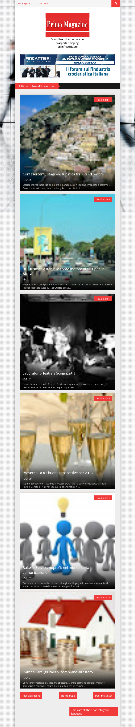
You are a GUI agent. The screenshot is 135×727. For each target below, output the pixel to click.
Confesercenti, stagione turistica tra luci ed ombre (63, 174)
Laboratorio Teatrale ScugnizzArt (49, 373)
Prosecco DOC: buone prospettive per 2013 (58, 472)
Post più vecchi (104, 695)
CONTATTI (42, 3)
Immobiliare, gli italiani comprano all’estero (58, 672)
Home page (24, 3)
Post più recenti (31, 695)
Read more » (103, 99)
